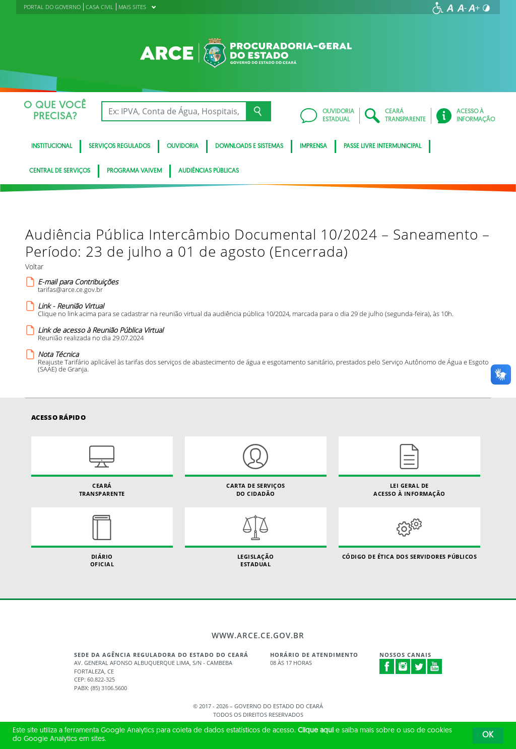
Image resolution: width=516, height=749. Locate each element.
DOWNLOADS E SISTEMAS (249, 146)
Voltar (34, 266)
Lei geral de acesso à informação (409, 466)
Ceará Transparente (102, 466)
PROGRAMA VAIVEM (134, 171)
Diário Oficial (102, 537)
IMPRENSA (313, 146)
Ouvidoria (183, 146)
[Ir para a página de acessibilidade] (438, 8)
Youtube (434, 666)
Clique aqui (316, 730)
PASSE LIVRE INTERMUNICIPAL (382, 146)
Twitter (418, 666)
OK (487, 735)
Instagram (403, 666)
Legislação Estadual (256, 537)
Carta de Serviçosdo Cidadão (256, 466)
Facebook (387, 666)
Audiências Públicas (208, 171)
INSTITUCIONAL (51, 146)
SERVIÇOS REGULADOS (119, 146)
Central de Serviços (59, 171)
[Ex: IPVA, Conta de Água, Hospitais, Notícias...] (173, 111)
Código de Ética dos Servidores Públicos (409, 533)
